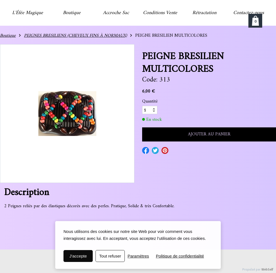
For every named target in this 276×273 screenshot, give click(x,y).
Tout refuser (110, 256)
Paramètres (138, 256)
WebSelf (267, 269)
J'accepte (78, 256)
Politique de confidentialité (180, 256)
